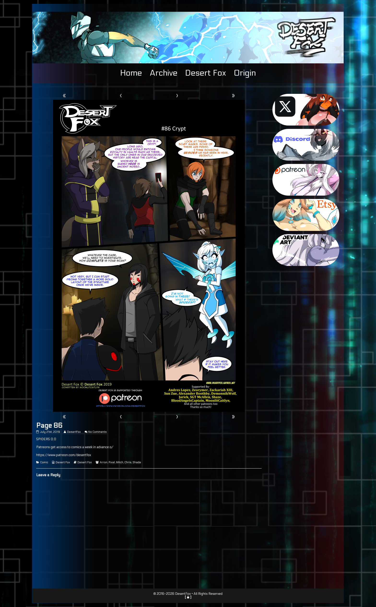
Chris (127, 462)
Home (131, 73)
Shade (137, 462)
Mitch (119, 462)
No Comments (97, 431)
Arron (103, 462)
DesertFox (74, 431)
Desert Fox (205, 73)
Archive (163, 73)
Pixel (112, 462)
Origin (245, 73)
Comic (44, 462)
